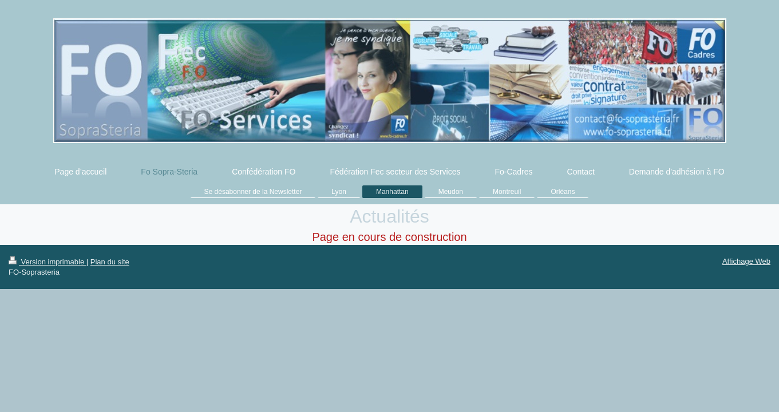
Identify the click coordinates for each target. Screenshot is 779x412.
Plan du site (109, 262)
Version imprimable (47, 262)
